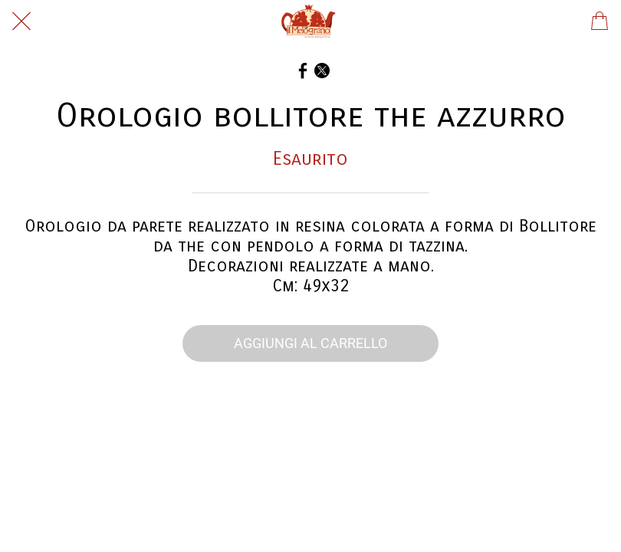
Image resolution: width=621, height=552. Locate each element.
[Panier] (599, 21)
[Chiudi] (21, 21)
